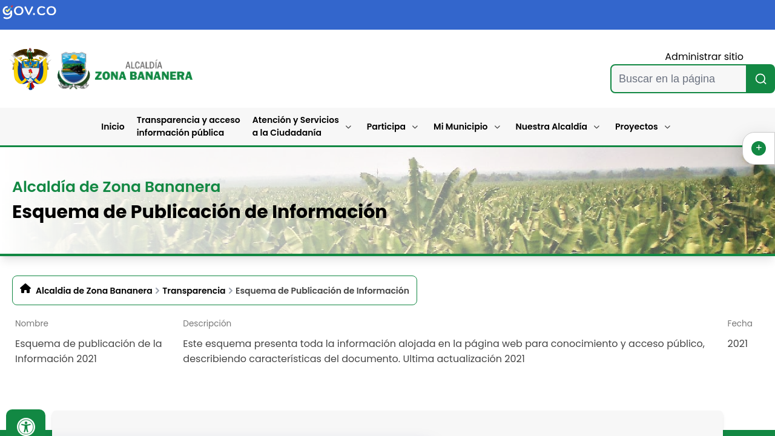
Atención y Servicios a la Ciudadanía (295, 126)
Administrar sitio (704, 57)
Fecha (740, 323)
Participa (386, 127)
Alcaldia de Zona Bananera (94, 291)
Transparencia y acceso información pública (188, 126)
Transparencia (193, 291)
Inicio (112, 127)
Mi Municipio (460, 127)
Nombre (31, 323)
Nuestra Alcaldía (552, 127)
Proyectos (636, 127)
